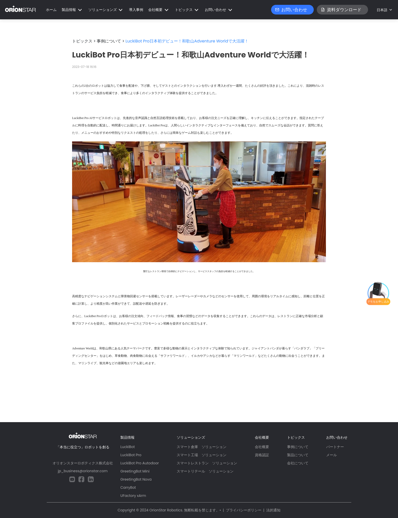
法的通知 (273, 510)
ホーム (51, 9)
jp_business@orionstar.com (83, 470)
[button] (72, 10)
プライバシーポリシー (243, 510)
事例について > (110, 41)
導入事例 (136, 9)
